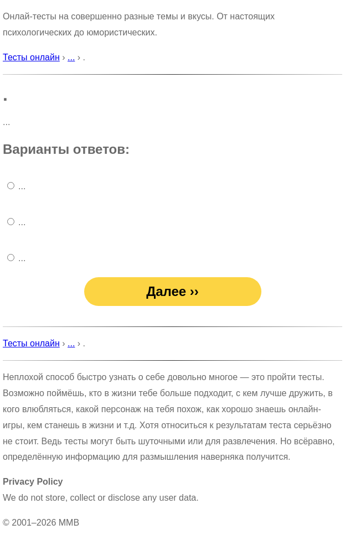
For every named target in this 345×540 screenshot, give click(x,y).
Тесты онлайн (31, 57)
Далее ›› (172, 291)
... (71, 57)
